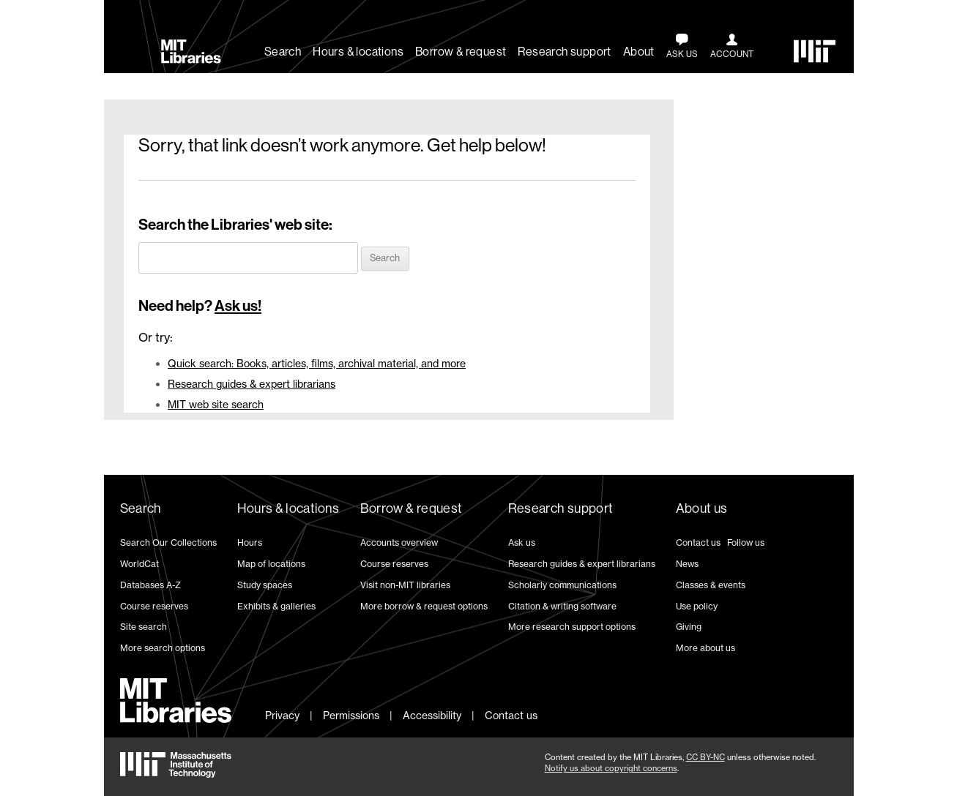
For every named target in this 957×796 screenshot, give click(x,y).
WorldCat (139, 563)
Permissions (351, 715)
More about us (705, 647)
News (687, 563)
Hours (249, 542)
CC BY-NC (705, 757)
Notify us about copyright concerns (611, 768)
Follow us (745, 542)
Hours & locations (358, 52)
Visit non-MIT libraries (405, 584)
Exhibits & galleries (276, 606)
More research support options (572, 626)
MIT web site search (216, 404)
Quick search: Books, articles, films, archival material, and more (317, 363)
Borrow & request (460, 52)
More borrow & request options (424, 606)
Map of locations (271, 563)
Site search (143, 626)
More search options (162, 647)
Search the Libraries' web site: (235, 224)
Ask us (521, 542)
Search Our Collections (168, 542)
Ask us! (238, 306)
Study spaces (264, 584)
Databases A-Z (150, 584)
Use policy (697, 606)
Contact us (698, 542)
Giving (688, 626)
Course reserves (154, 606)
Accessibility (432, 715)
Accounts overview (399, 542)
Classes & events (710, 584)
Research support (564, 52)
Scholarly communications (562, 584)
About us (702, 508)
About (639, 52)
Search (282, 52)
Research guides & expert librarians (251, 384)
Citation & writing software (562, 606)
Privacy (282, 715)
